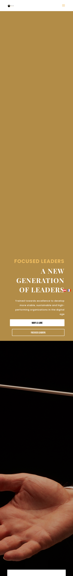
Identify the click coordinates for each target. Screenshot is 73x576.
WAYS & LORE (37, 323)
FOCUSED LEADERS (38, 332)
